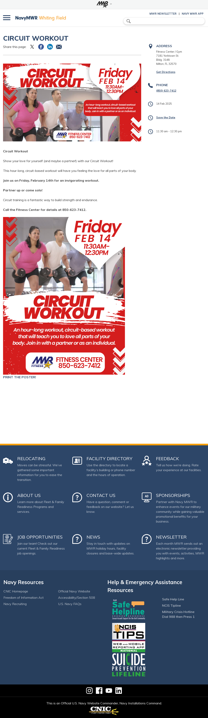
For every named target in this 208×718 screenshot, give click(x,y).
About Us (29, 495)
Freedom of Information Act (23, 597)
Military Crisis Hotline (178, 612)
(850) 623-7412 (166, 90)
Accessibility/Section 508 (76, 597)
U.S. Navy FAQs (69, 604)
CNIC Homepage (15, 591)
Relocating (31, 458)
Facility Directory (109, 458)
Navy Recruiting (15, 604)
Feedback (167, 458)
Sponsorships (173, 495)
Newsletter (171, 537)
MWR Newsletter (163, 13)
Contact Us (101, 495)
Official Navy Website (74, 591)
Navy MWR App (193, 13)
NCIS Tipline (171, 605)
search (129, 21)
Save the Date (165, 117)
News (93, 537)
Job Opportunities (40, 537)
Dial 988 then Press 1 (178, 617)
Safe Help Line (173, 599)
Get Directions (165, 72)
